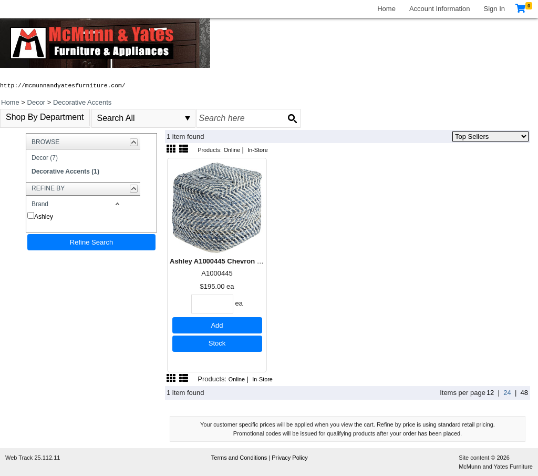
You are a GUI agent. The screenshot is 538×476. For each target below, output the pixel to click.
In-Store (257, 150)
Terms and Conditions (239, 457)
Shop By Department (45, 117)
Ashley (43, 216)
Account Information (439, 9)
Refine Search (91, 242)
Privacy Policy (289, 457)
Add (217, 325)
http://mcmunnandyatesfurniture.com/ (63, 86)
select (187, 118)
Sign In (494, 9)
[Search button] (292, 118)
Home (386, 9)
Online (232, 150)
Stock (217, 343)
